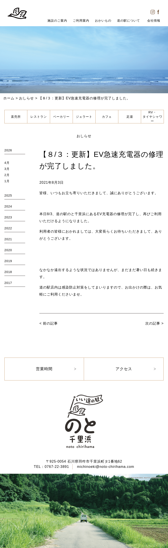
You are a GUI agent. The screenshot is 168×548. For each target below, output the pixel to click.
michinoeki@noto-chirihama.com (105, 466)
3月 (7, 169)
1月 (7, 181)
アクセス (124, 369)
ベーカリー (61, 116)
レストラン (38, 116)
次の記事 (152, 323)
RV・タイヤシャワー (152, 117)
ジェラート (84, 116)
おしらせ (26, 98)
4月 (7, 162)
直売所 (16, 116)
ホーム (8, 98)
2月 (7, 175)
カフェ (107, 116)
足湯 (129, 116)
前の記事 (50, 323)
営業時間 (44, 369)
